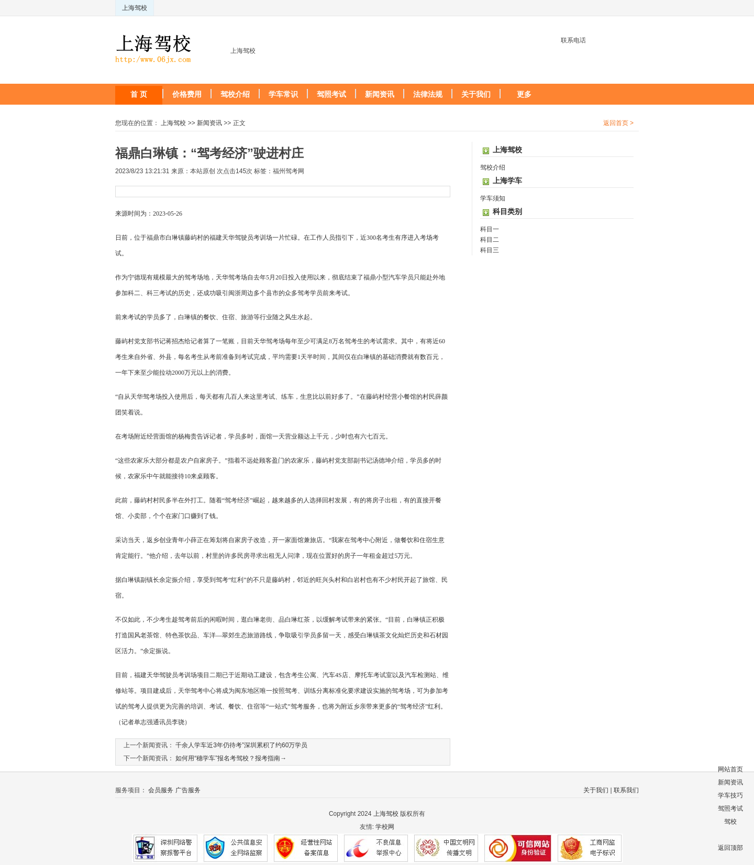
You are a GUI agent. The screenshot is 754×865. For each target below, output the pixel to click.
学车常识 (283, 94)
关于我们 (476, 94)
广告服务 (188, 790)
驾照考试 (331, 94)
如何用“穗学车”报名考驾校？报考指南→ (230, 758)
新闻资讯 (379, 94)
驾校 (730, 821)
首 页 (138, 94)
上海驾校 (134, 8)
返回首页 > (618, 123)
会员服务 (160, 790)
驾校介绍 (235, 94)
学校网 (384, 826)
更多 (524, 94)
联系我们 (626, 790)
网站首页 (730, 769)
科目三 (489, 250)
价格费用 (187, 94)
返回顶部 (730, 847)
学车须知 (492, 198)
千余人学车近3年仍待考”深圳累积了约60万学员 (241, 745)
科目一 (489, 229)
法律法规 (427, 94)
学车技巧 (730, 795)
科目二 (489, 239)
